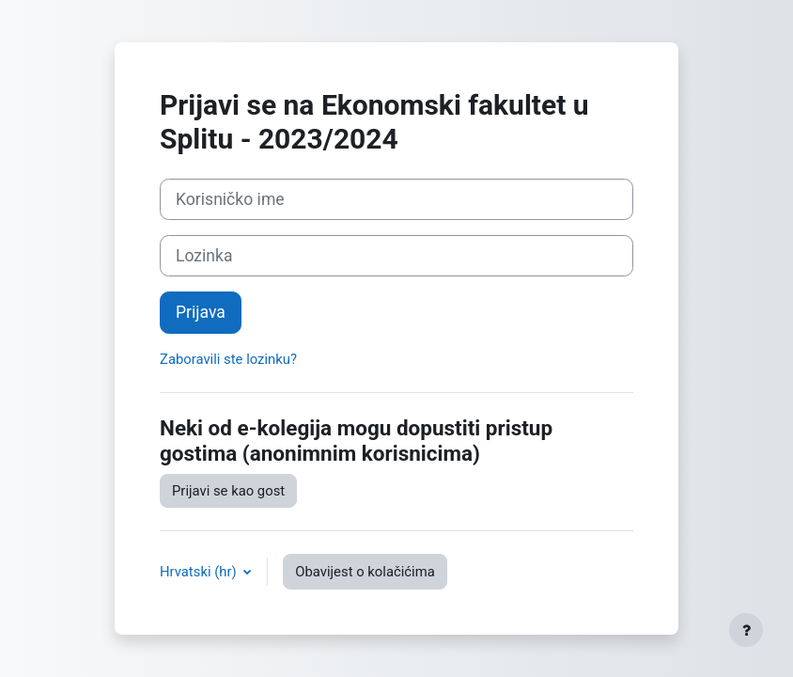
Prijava (200, 312)
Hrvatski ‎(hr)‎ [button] (200, 571)
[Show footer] (746, 630)
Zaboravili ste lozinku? (228, 359)
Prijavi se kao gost (228, 490)
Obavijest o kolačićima (364, 571)
